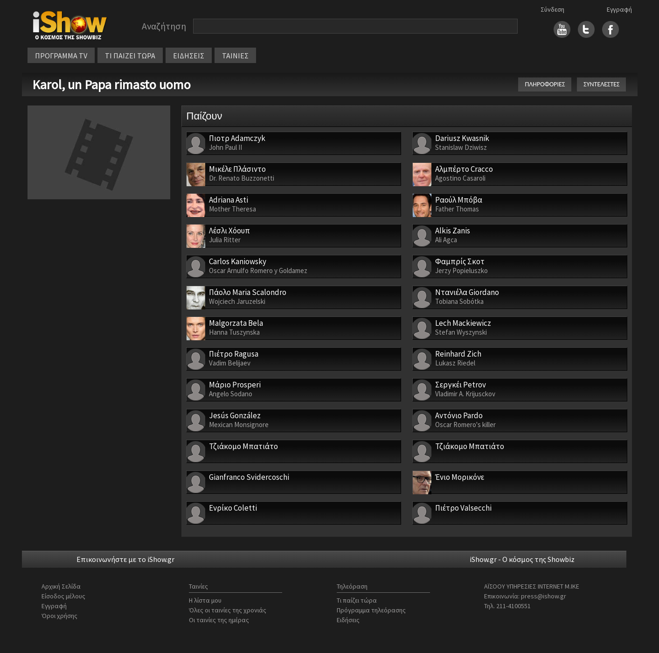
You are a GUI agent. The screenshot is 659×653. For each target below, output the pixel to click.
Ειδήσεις (348, 620)
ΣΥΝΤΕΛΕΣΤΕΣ (601, 84)
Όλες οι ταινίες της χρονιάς (227, 610)
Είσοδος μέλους (63, 596)
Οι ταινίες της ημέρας (219, 620)
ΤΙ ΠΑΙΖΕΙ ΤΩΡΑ (130, 55)
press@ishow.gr (543, 596)
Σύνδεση (552, 9)
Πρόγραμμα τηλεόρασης (371, 610)
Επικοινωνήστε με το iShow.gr (125, 559)
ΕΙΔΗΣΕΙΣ (188, 55)
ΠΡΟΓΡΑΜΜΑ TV (61, 55)
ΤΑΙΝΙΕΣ (235, 55)
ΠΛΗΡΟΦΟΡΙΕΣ (545, 84)
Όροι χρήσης (59, 615)
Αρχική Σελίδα (61, 586)
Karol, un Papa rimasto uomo (111, 84)
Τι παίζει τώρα (357, 600)
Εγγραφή (619, 9)
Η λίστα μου (205, 600)
